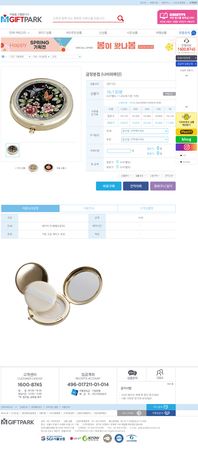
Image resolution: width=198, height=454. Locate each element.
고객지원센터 (68, 413)
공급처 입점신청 (185, 64)
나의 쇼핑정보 (179, 2)
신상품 (103, 32)
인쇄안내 (23, 407)
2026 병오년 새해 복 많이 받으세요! (140, 395)
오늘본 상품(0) (186, 70)
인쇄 (108, 131)
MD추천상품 (74, 32)
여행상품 (161, 32)
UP (184, 155)
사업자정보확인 (100, 413)
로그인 (143, 2)
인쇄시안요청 (183, 58)
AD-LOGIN (127, 413)
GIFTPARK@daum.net (186, 53)
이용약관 (42, 413)
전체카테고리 (7, 407)
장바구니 (165, 2)
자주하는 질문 (52, 407)
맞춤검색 (184, 32)
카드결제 (158, 407)
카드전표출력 (54, 413)
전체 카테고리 (17, 32)
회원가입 (154, 2)
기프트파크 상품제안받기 (186, 123)
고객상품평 (146, 208)
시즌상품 (132, 32)
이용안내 (88, 208)
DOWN (186, 162)
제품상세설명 (30, 208)
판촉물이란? (36, 407)
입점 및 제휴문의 (83, 413)
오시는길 (14, 413)
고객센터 (193, 2)
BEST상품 (45, 32)
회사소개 (4, 413)
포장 (108, 139)
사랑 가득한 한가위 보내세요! (136, 398)
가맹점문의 (157, 413)
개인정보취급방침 (29, 413)
